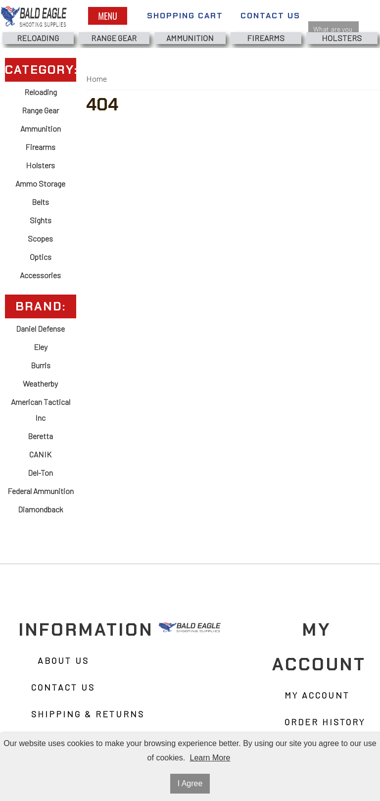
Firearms (266, 38)
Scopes (40, 238)
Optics (40, 256)
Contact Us (270, 15)
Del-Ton (40, 472)
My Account (317, 695)
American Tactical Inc (40, 409)
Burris (40, 365)
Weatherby (40, 383)
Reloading (38, 38)
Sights (40, 220)
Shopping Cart (185, 15)
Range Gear (114, 38)
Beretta (40, 436)
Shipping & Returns (87, 713)
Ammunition (190, 38)
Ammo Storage (40, 183)
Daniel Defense (40, 328)
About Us (63, 660)
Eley (41, 346)
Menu (107, 15)
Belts (40, 201)
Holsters (342, 38)
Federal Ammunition (40, 491)
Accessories (40, 275)
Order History (325, 721)
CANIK (40, 454)
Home (96, 78)
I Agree (190, 783)
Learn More (210, 757)
